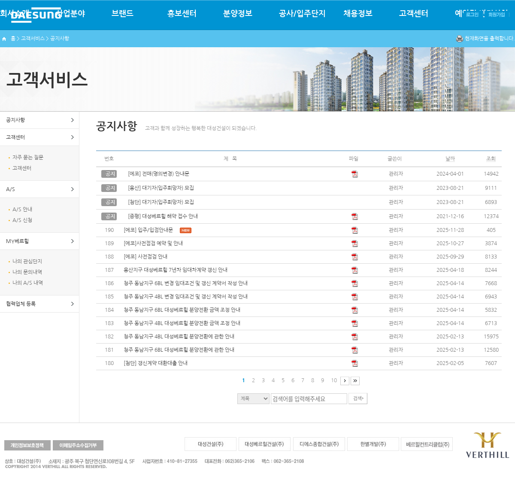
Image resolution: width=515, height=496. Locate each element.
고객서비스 (33, 38)
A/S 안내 (22, 209)
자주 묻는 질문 (27, 157)
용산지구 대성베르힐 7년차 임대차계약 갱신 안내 (175, 270)
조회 (491, 158)
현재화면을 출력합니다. (490, 38)
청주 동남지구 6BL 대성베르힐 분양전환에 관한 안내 (179, 350)
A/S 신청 (22, 220)
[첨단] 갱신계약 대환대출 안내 (156, 363)
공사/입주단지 (302, 14)
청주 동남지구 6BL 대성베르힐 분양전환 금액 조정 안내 (182, 310)
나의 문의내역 (27, 272)
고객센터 (413, 14)
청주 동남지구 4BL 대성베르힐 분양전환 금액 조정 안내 (182, 323)
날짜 (450, 158)
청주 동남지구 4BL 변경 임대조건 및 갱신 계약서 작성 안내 (186, 296)
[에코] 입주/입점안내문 (148, 230)
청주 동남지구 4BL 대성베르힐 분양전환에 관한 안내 (179, 336)
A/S (10, 189)
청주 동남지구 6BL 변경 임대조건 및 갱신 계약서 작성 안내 (186, 283)
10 (334, 380)
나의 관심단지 (27, 261)
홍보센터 (182, 14)
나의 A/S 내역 (27, 283)
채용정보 (358, 14)
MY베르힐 (17, 241)
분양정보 (237, 14)
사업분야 (70, 14)
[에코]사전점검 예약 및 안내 (153, 243)
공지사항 (15, 120)
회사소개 (14, 14)
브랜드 (122, 14)
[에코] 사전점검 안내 (145, 256)
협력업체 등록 (21, 304)
